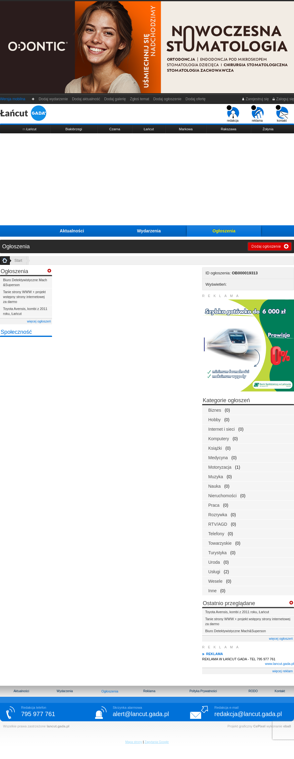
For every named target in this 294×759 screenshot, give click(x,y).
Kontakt (280, 691)
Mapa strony (133, 742)
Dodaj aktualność (86, 99)
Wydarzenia (149, 230)
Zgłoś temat (139, 99)
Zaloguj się (283, 99)
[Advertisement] (147, 179)
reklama (257, 113)
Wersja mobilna (12, 99)
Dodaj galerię (115, 99)
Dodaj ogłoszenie (167, 99)
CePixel (259, 726)
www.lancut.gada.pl (279, 664)
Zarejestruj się (255, 99)
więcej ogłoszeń (39, 321)
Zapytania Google (157, 742)
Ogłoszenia (224, 230)
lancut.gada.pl (58, 726)
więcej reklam (282, 671)
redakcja (233, 113)
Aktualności (72, 230)
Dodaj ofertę (195, 99)
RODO (253, 691)
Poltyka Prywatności (203, 691)
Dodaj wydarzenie (53, 99)
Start (18, 260)
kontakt (282, 113)
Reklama (149, 691)
